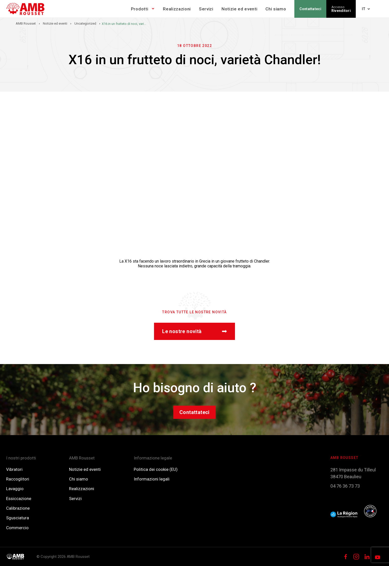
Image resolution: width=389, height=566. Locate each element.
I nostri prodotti (21, 457)
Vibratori (14, 469)
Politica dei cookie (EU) (156, 469)
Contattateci (310, 9)
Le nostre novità (194, 331)
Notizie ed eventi (240, 8)
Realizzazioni (177, 8)
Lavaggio (15, 488)
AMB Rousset (82, 457)
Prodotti (139, 8)
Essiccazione (18, 498)
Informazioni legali (152, 479)
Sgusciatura (17, 517)
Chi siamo (275, 8)
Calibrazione (18, 508)
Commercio (17, 527)
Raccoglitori (17, 479)
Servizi (206, 8)
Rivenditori (341, 9)
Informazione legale (153, 457)
